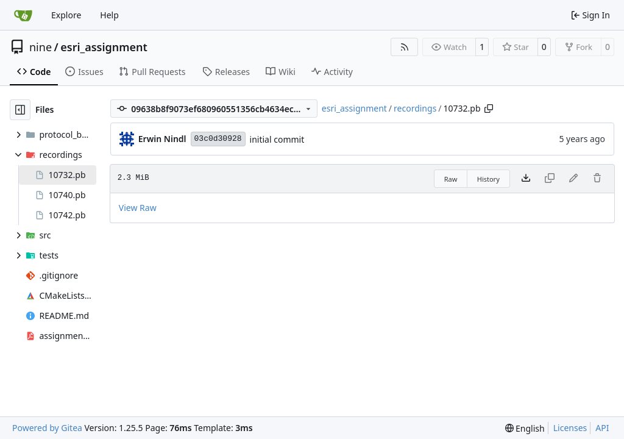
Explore (66, 15)
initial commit (277, 139)
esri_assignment (103, 47)
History (488, 179)
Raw (451, 179)
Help (109, 15)
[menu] (525, 428)
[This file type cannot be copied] (549, 178)
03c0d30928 (218, 138)
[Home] (23, 15)
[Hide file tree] (20, 109)
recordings (415, 108)
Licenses (570, 428)
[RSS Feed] (405, 47)
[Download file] (526, 178)
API (602, 428)
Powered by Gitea (47, 428)
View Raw (138, 207)
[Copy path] (488, 108)
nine (40, 47)
